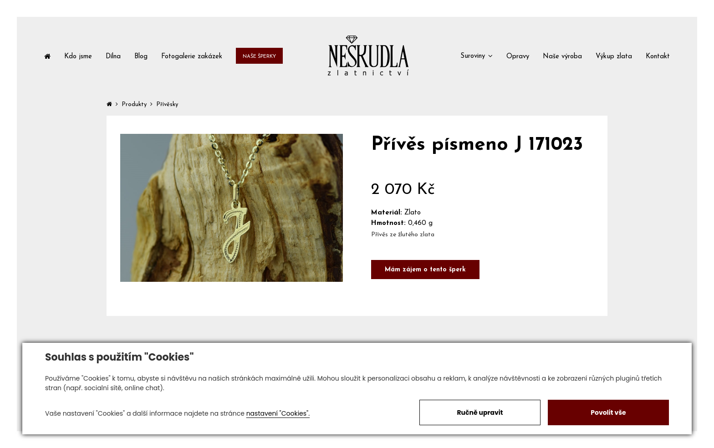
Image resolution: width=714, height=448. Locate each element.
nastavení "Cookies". (278, 413)
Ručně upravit (480, 412)
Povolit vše (608, 412)
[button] (477, 55)
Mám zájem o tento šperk (425, 269)
